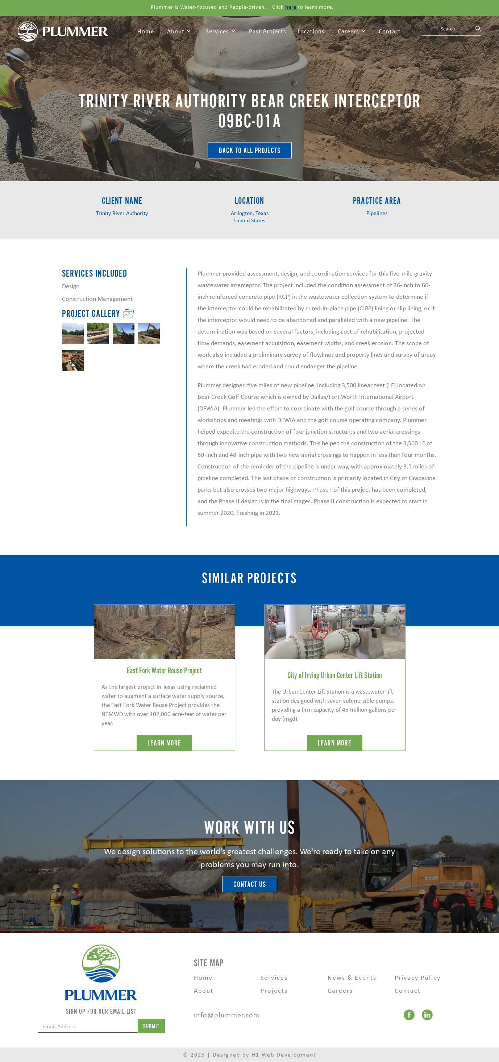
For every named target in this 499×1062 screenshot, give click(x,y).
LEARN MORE (164, 743)
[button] (179, 31)
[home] (63, 31)
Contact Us (249, 884)
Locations (311, 31)
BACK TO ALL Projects (249, 150)
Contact (390, 31)
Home (145, 31)
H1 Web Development (283, 1054)
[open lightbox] (73, 333)
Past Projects (267, 31)
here (290, 7)
